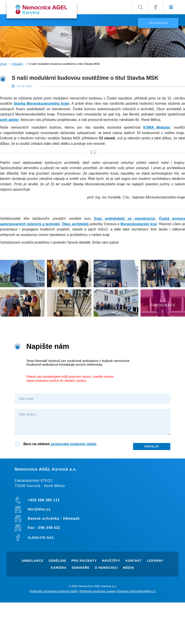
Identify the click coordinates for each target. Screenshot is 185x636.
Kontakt (133, 560)
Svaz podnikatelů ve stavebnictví (124, 218)
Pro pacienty (84, 560)
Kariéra (58, 567)
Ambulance (32, 560)
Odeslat (151, 446)
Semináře (81, 567)
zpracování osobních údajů (73, 444)
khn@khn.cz (147, 591)
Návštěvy (111, 560)
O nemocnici (106, 567)
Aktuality (17, 64)
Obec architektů (76, 224)
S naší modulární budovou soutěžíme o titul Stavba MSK (64, 64)
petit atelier (9, 120)
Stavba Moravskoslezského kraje (41, 103)
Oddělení (57, 560)
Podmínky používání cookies (98, 591)
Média (128, 567)
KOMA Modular (156, 127)
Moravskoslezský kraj (139, 224)
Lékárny (155, 560)
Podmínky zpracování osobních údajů (53, 591)
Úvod (3, 64)
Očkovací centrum (128, 591)
